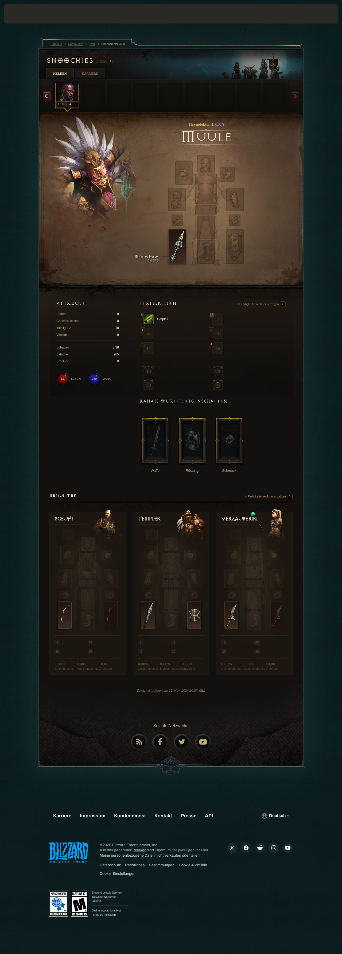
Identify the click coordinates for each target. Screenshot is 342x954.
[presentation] (20, 14)
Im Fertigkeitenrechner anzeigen (261, 304)
